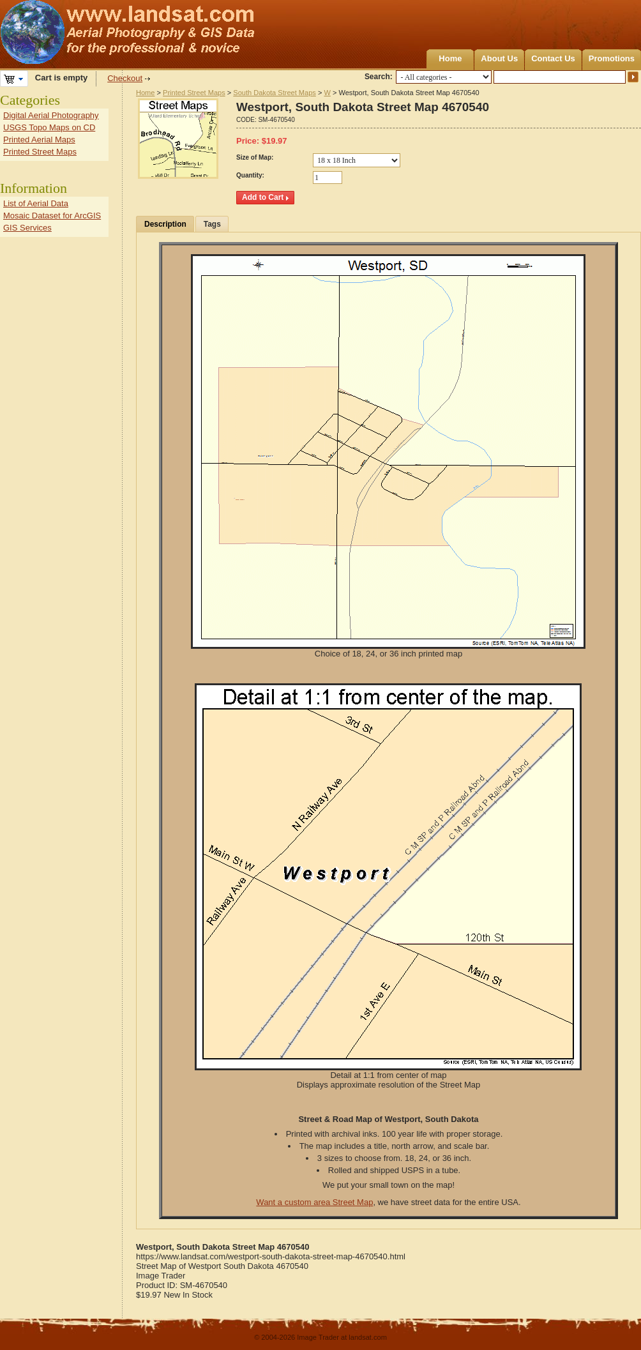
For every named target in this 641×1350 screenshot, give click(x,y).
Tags (212, 224)
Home (450, 58)
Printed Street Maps (194, 92)
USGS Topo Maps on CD (49, 127)
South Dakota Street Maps (274, 92)
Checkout (124, 78)
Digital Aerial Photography (51, 115)
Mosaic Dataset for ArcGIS (52, 215)
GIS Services (27, 227)
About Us (499, 58)
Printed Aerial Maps (39, 139)
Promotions (612, 58)
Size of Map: (254, 157)
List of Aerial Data (35, 203)
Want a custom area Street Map (314, 1202)
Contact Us (553, 58)
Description (165, 224)
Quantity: (250, 175)
